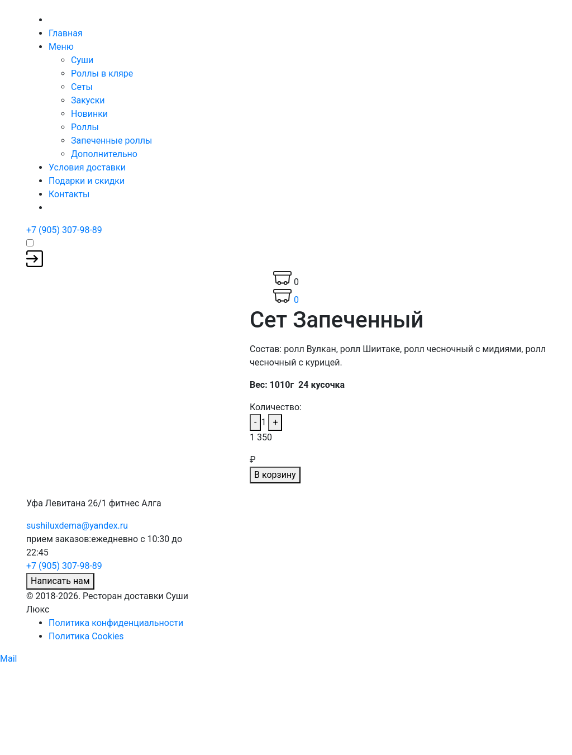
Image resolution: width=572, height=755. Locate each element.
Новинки (89, 113)
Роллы (85, 127)
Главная (66, 33)
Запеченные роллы (111, 140)
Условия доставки (87, 167)
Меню (61, 46)
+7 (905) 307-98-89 (64, 230)
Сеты (82, 87)
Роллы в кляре (102, 73)
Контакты (69, 194)
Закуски (88, 100)
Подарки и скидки (87, 180)
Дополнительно (104, 154)
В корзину (275, 474)
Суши (82, 60)
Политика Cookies (86, 636)
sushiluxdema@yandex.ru (77, 525)
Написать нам (60, 581)
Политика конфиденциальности (116, 623)
